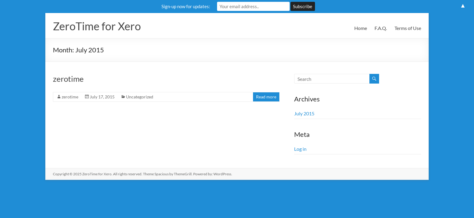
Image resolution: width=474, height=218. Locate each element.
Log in (300, 149)
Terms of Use (407, 28)
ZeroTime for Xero (97, 26)
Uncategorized (139, 96)
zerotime (68, 79)
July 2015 (304, 113)
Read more (266, 96)
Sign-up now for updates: (185, 6)
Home (360, 28)
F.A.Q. (381, 28)
